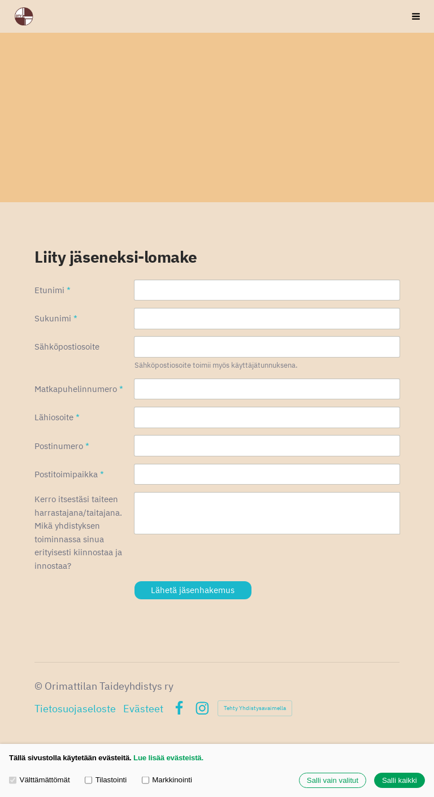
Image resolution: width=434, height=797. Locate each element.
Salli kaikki (399, 780)
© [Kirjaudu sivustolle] (39, 686)
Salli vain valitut (332, 780)
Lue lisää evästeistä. (168, 758)
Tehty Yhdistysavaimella (255, 708)
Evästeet (143, 708)
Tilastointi (106, 780)
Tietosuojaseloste (75, 708)
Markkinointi (167, 780)
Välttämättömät (39, 780)
